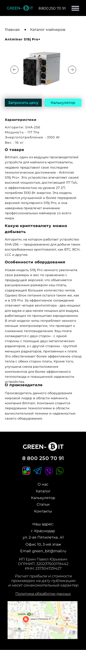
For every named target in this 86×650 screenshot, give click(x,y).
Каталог (43, 491)
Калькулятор (63, 102)
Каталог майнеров (47, 29)
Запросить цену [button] (23, 102)
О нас (43, 484)
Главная (12, 29)
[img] (43, 620)
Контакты (43, 511)
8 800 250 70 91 (43, 458)
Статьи (43, 504)
